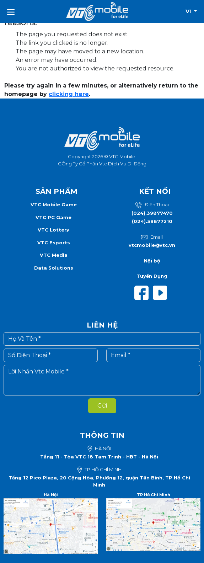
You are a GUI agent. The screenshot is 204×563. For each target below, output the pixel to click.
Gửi (102, 405)
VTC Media (54, 255)
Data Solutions (53, 268)
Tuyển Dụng (151, 276)
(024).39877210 (152, 221)
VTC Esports (53, 242)
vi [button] (189, 11)
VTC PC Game (53, 217)
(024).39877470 (152, 213)
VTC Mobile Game (54, 204)
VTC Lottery (53, 230)
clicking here (69, 94)
